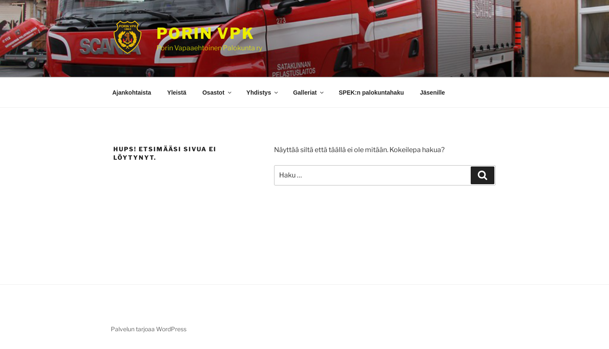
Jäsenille (432, 92)
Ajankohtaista (131, 92)
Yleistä (176, 92)
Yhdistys (263, 92)
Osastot (217, 92)
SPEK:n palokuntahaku (371, 92)
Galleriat (309, 92)
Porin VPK (205, 33)
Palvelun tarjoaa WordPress (149, 329)
